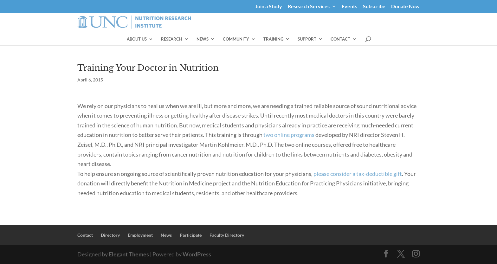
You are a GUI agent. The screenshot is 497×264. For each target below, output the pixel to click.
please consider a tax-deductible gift (357, 173)
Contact (389, 39)
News (251, 39)
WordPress (197, 254)
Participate (191, 235)
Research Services (309, 6)
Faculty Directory (227, 235)
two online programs (288, 134)
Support (355, 39)
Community (285, 39)
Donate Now (405, 6)
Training (322, 39)
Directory (110, 235)
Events (349, 6)
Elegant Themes (129, 254)
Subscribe (374, 6)
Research (220, 39)
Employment (140, 235)
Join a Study (268, 6)
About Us (186, 39)
